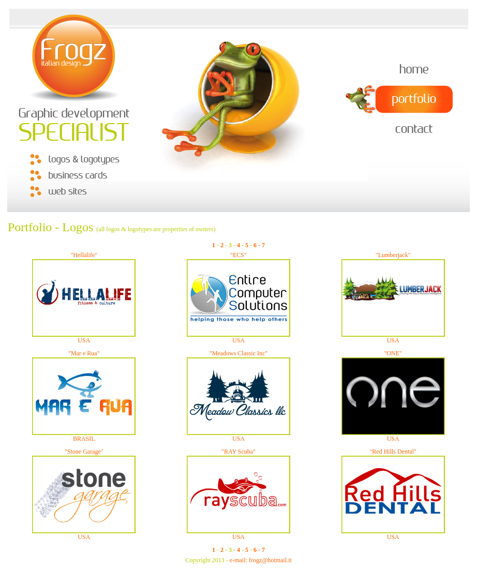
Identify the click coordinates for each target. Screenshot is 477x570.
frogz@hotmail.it (270, 560)
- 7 (261, 245)
